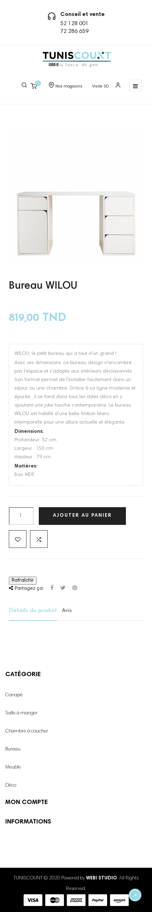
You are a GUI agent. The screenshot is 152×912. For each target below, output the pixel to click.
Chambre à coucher (26, 731)
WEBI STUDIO (101, 878)
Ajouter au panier (82, 515)
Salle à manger (21, 713)
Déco (10, 785)
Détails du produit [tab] (33, 610)
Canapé (14, 695)
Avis (67, 610)
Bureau (12, 749)
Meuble (13, 767)
